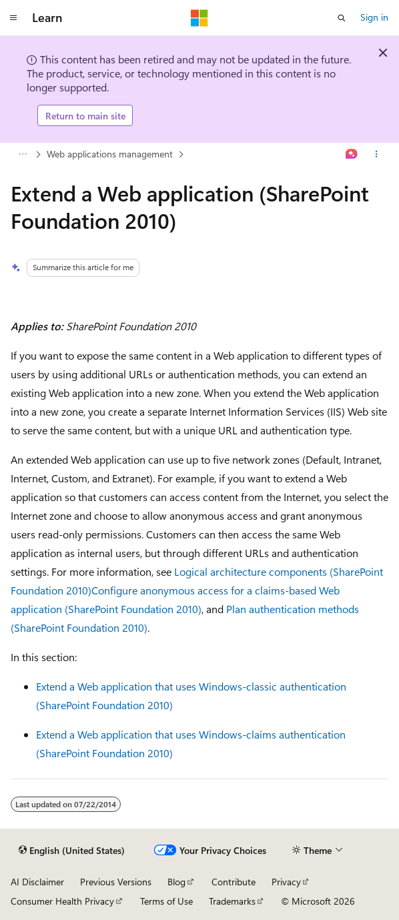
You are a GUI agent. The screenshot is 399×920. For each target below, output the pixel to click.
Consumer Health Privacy (62, 901)
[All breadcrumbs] (22, 154)
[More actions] (376, 154)
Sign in (374, 17)
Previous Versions (115, 881)
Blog (176, 881)
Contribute (234, 881)
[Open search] (341, 18)
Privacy (286, 881)
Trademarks (232, 901)
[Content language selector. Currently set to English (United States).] (72, 850)
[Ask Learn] (352, 154)
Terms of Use (166, 901)
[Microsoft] (199, 18)
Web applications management (110, 153)
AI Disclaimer (37, 881)
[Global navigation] (13, 18)
